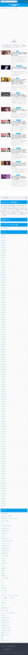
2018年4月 (3, 414)
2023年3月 (3, 267)
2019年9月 (3, 371)
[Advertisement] (14, 24)
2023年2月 (3, 270)
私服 (2, 605)
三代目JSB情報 (4, 513)
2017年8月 (3, 433)
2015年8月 (3, 493)
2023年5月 (3, 262)
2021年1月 (3, 332)
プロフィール (4, 600)
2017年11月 (3, 426)
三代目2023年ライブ (5, 625)
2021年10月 (3, 309)
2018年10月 (3, 399)
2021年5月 (3, 322)
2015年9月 (3, 491)
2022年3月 (3, 297)
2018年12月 (3, 394)
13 (17, 192)
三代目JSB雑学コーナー (6, 607)
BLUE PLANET (4, 533)
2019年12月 (3, 364)
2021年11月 (3, 307)
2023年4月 (3, 265)
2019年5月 (3, 381)
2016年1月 (3, 481)
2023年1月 (3, 272)
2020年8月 (3, 344)
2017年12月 (3, 423)
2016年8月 (3, 463)
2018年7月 (3, 406)
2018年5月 (3, 411)
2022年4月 (3, 294)
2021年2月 (3, 329)
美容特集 (3, 575)
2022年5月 (3, 292)
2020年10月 (3, 339)
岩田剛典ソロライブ (5, 635)
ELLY (2, 565)
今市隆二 (3, 573)
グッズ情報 (3, 588)
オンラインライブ (5, 543)
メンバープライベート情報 (7, 597)
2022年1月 (3, 302)
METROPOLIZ (4, 538)
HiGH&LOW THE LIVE (6, 525)
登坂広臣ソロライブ (5, 640)
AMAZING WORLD (5, 530)
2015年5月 (3, 500)
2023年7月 (3, 257)
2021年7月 (3, 317)
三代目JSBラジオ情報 (5, 630)
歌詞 (2, 637)
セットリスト (4, 593)
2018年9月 (3, 401)
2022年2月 (3, 299)
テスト (2, 523)
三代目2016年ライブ (5, 528)
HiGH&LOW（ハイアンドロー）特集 (9, 518)
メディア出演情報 (5, 578)
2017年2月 (3, 448)
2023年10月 (3, 250)
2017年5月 (3, 441)
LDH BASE (3, 615)
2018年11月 (3, 396)
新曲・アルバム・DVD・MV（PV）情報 (9, 595)
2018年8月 (3, 404)
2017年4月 (3, 443)
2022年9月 (3, 282)
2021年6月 (3, 319)
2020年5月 (3, 351)
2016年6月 (3, 468)
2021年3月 (3, 327)
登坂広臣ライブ (4, 553)
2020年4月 (3, 354)
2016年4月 (3, 473)
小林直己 (3, 560)
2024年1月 (3, 242)
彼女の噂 (3, 602)
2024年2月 (3, 240)
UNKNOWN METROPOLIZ (7, 540)
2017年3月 (3, 446)
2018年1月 (3, 421)
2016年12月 (3, 453)
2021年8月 (3, 314)
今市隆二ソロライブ (5, 632)
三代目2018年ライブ (5, 548)
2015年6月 (3, 498)
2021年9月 (3, 312)
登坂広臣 (3, 570)
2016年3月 (3, 476)
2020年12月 (3, 334)
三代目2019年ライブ (5, 622)
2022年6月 (3, 289)
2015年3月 (3, 505)
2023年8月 (3, 255)
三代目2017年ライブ (5, 545)
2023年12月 (3, 245)
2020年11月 (3, 337)
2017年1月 (3, 451)
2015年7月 (3, 496)
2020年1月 (3, 361)
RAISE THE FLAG (4, 620)
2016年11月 (3, 456)
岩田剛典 (3, 568)
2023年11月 (3, 247)
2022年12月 (3, 275)
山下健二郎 (3, 563)
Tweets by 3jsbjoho (5, 228)
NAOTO (3, 558)
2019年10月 (3, 369)
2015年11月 (3, 486)
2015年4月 (3, 503)
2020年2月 (3, 359)
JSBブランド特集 (4, 610)
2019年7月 (3, 376)
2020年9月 (3, 342)
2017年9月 (3, 431)
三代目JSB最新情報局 (7, 649)
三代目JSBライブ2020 (5, 627)
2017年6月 (3, 438)
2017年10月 (3, 428)
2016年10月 (3, 458)
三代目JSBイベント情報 (6, 516)
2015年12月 (3, 483)
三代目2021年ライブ (5, 550)
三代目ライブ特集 (5, 521)
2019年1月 (3, 391)
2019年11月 (3, 366)
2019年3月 (3, 386)
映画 (2, 585)
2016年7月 (3, 466)
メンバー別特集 (4, 555)
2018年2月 (3, 419)
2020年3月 (3, 356)
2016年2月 (3, 478)
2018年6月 (3, 409)
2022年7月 (3, 287)
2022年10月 (3, 279)
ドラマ (2, 583)
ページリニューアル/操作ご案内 (8, 612)
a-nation (3, 535)
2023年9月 (3, 252)
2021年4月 (3, 324)
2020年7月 (3, 347)
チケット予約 (4, 590)
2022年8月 (3, 284)
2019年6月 (3, 379)
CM (2, 580)
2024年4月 (3, 235)
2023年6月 (3, 260)
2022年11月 (3, 277)
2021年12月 (3, 304)
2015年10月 (3, 488)
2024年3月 (3, 237)
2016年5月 (3, 471)
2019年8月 (3, 374)
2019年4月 (3, 384)
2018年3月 (3, 416)
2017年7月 (3, 436)
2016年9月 (3, 461)
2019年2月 (3, 389)
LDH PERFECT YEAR (5, 617)
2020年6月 (3, 349)
